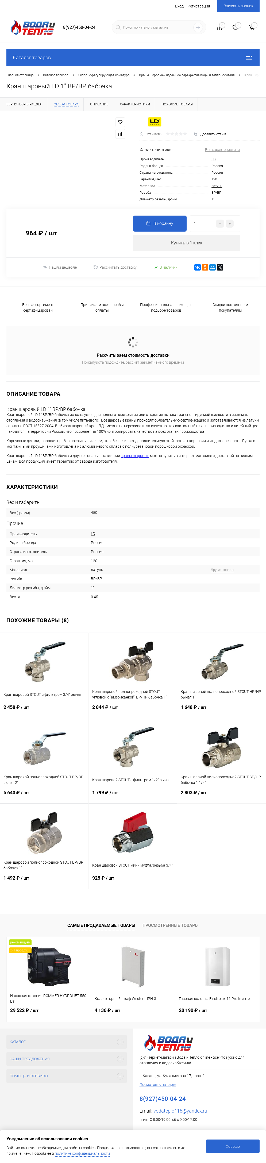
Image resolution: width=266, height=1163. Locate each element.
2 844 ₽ (133, 711)
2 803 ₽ (222, 796)
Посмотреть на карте (158, 1084)
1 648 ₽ (222, 711)
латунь (216, 186)
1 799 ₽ (133, 796)
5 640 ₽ (44, 796)
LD (213, 159)
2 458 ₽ (44, 711)
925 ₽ (133, 882)
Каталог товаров (133, 57)
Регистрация (199, 6)
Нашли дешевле (60, 267)
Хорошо (233, 1146)
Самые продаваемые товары (101, 925)
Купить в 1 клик (186, 242)
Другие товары (222, 570)
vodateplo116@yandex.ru (180, 1111)
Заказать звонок (238, 6)
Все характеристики (222, 150)
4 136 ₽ (107, 1010)
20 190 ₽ (193, 1010)
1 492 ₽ (44, 882)
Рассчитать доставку (115, 267)
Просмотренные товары (170, 925)
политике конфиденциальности (82, 1153)
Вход (179, 6)
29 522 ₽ (24, 1010)
